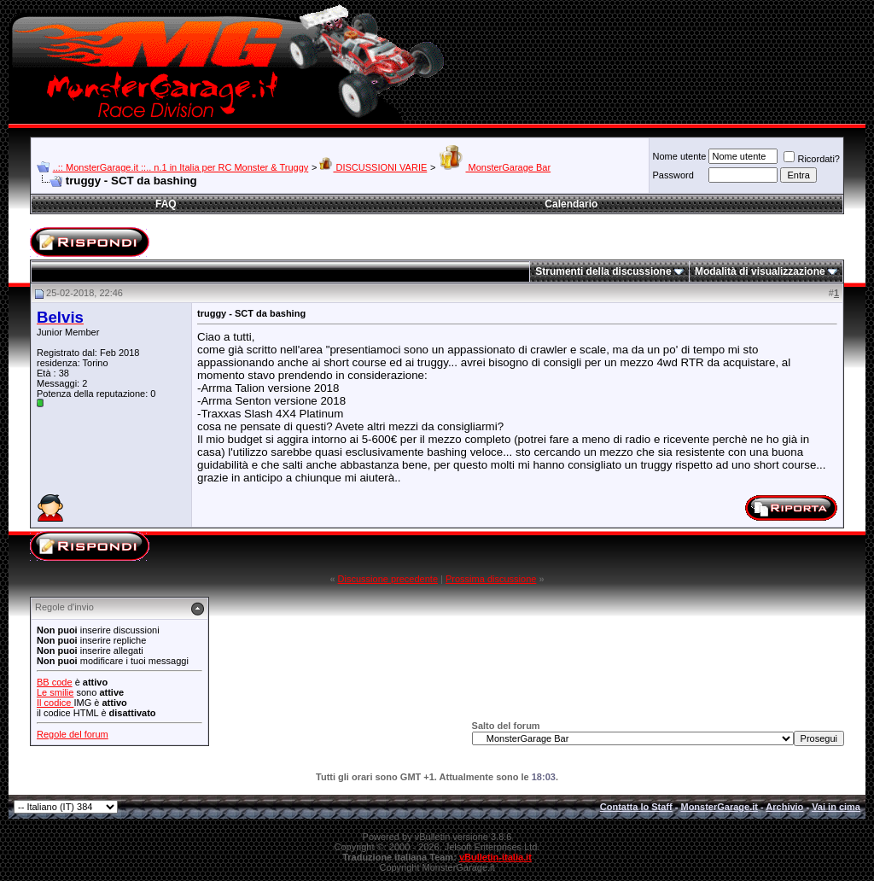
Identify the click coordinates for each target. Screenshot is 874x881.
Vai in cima (836, 807)
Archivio (784, 807)
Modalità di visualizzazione (760, 271)
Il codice (55, 702)
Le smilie (55, 692)
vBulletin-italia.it (495, 857)
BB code (55, 682)
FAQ (166, 204)
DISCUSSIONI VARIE (373, 167)
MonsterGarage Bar (494, 167)
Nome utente (679, 156)
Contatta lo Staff (636, 807)
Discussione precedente (388, 579)
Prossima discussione (491, 579)
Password (672, 175)
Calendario (571, 204)
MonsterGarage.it (718, 807)
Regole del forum (72, 734)
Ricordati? (812, 159)
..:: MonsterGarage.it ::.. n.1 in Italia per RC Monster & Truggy (181, 167)
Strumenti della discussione (603, 271)
